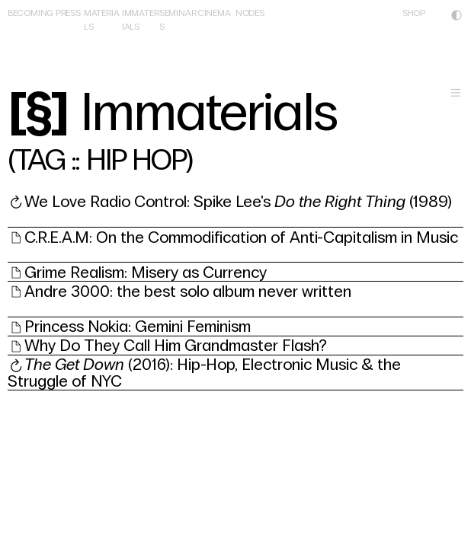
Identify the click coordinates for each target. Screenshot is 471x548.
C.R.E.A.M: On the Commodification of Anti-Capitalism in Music (241, 237)
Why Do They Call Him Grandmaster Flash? (175, 345)
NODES (250, 13)
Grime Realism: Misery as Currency (145, 272)
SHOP (413, 13)
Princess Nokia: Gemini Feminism (137, 326)
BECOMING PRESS (44, 13)
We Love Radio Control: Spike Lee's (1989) (238, 202)
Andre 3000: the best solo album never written (187, 291)
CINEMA (214, 13)
